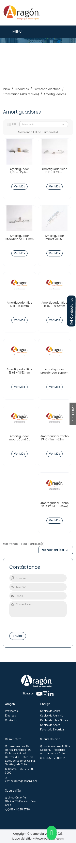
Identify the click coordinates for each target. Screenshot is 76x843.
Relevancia (44, 124)
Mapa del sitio (22, 839)
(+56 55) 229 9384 (54, 758)
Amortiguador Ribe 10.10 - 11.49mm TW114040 (54, 172)
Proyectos (11, 710)
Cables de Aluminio (51, 715)
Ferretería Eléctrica (52, 729)
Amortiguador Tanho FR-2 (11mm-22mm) (54, 438)
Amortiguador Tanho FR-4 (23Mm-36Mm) (54, 505)
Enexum (59, 839)
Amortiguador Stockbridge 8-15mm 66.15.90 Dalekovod (19, 239)
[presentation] (28, 624)
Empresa (10, 715)
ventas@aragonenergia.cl (21, 780)
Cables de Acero (50, 724)
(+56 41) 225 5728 (19, 809)
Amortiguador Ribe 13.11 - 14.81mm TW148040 (19, 306)
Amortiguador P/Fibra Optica (19, 171)
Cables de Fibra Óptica (54, 720)
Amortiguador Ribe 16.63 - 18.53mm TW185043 (19, 373)
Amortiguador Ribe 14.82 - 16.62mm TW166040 (54, 306)
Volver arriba (56, 550)
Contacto (11, 720)
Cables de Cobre (50, 710)
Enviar (17, 636)
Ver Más (19, 186)
